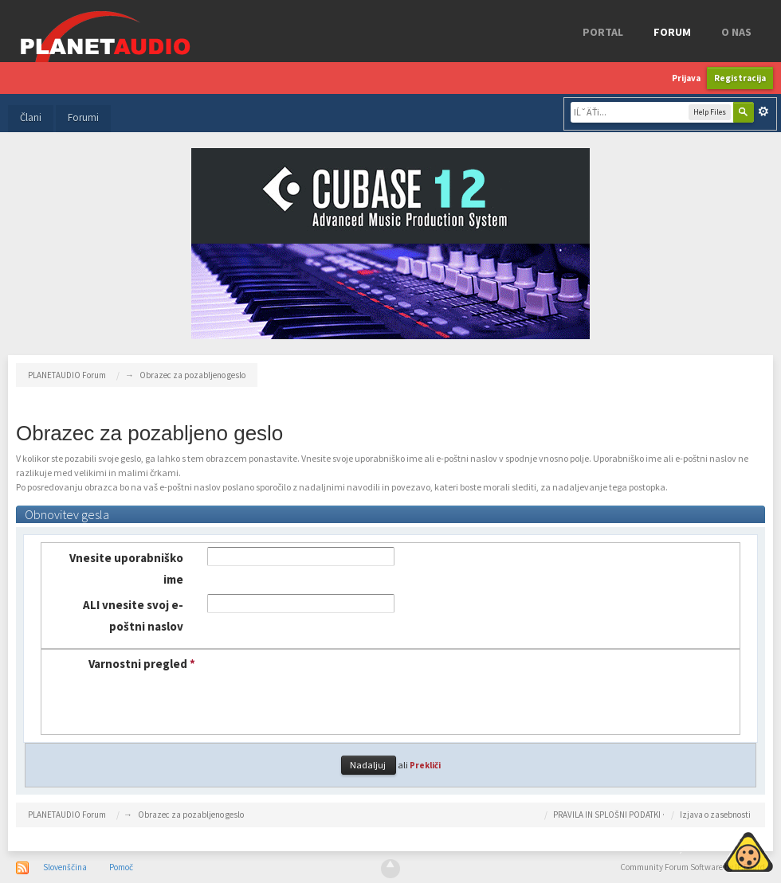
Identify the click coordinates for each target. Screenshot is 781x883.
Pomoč (121, 867)
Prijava (686, 78)
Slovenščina (65, 867)
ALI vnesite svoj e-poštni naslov (133, 615)
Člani (30, 117)
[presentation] (323, 684)
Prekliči (425, 765)
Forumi (83, 117)
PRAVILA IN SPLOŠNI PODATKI (607, 814)
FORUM (672, 32)
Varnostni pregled (141, 663)
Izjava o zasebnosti (715, 814)
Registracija (740, 78)
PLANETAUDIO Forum (67, 814)
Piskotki (711, 849)
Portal (603, 32)
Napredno (763, 111)
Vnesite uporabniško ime (126, 568)
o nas (736, 32)
